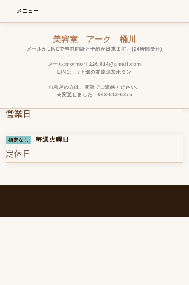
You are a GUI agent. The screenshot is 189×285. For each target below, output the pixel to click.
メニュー (22, 11)
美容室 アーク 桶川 (94, 39)
